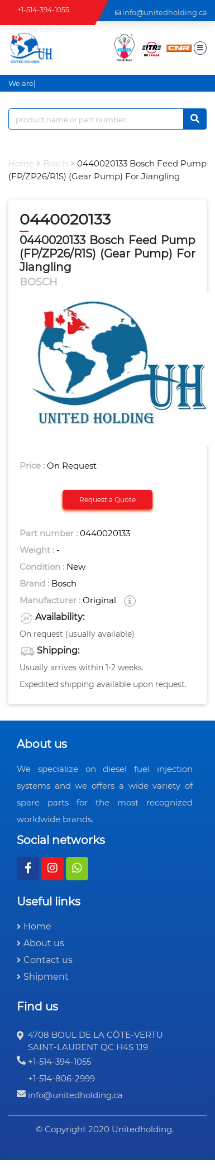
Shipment (46, 976)
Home (21, 163)
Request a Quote (107, 499)
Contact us (48, 960)
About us (43, 943)
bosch (55, 163)
